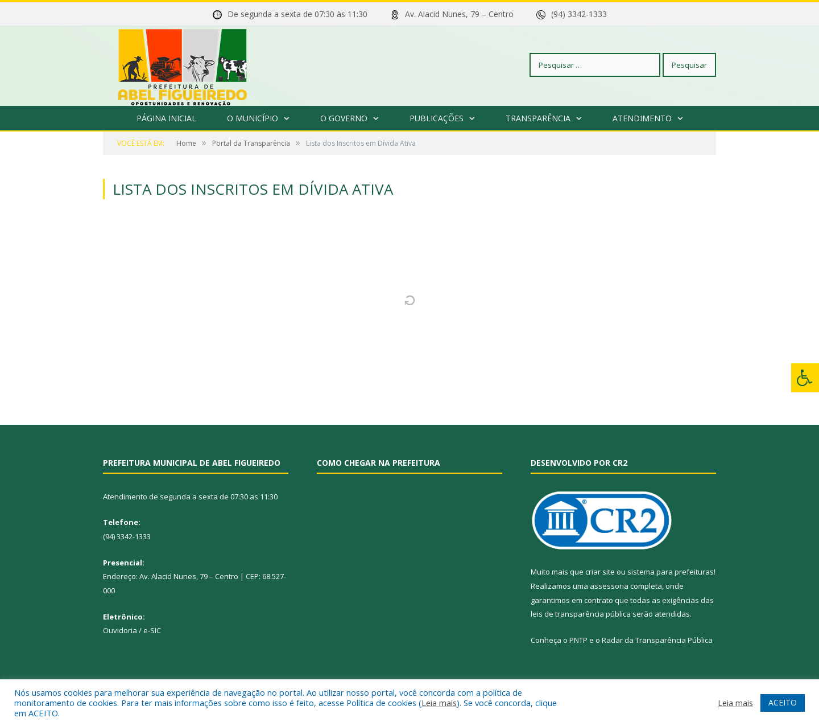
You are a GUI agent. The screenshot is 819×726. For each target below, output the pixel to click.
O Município (252, 118)
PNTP (578, 640)
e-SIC (152, 630)
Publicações (437, 118)
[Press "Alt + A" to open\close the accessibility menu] (805, 377)
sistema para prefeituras (670, 572)
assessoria (609, 586)
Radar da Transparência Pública (657, 640)
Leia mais (439, 702)
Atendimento (642, 118)
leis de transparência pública (581, 614)
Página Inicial (166, 118)
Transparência (538, 118)
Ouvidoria (120, 630)
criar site (600, 572)
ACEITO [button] (782, 702)
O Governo (343, 118)
